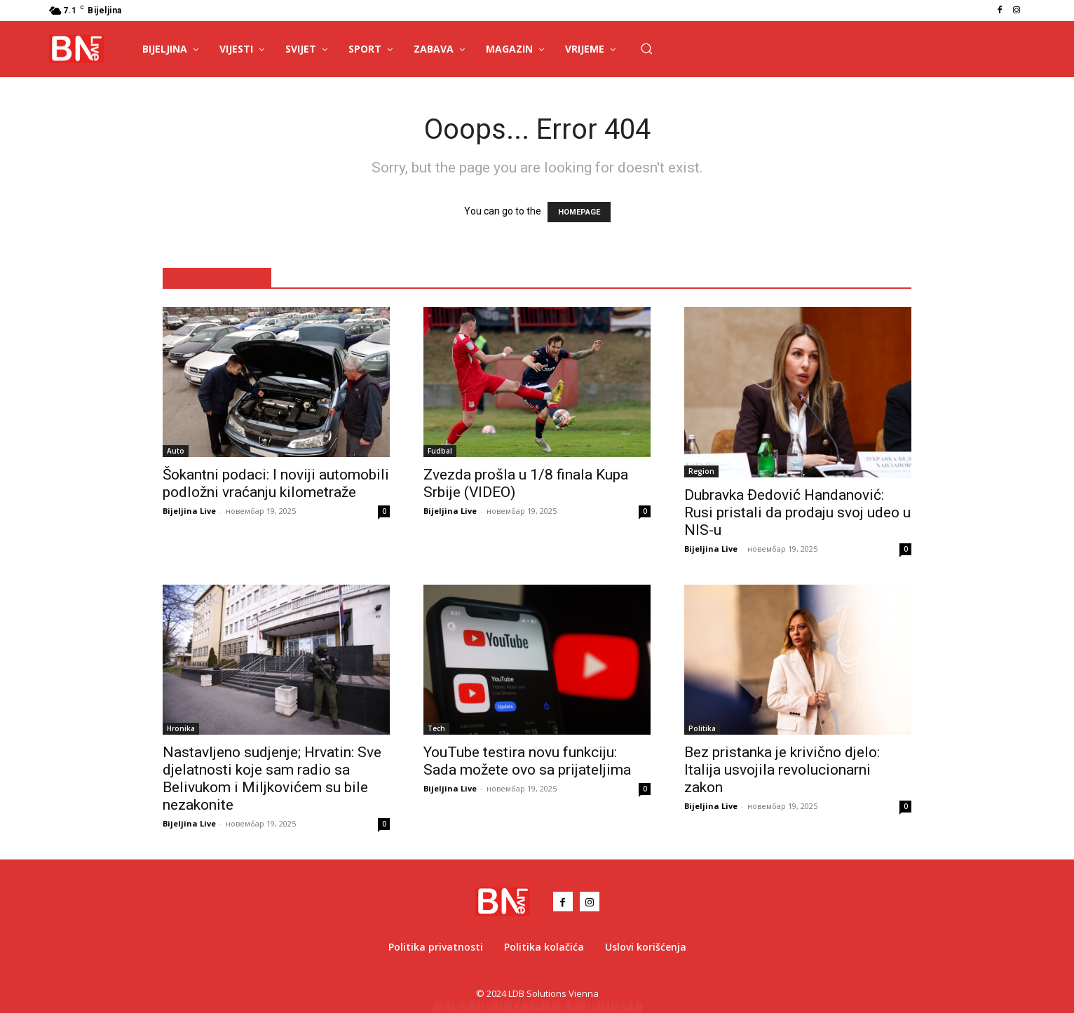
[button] (646, 48)
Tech (436, 728)
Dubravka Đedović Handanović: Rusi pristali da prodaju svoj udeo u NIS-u (797, 512)
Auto (175, 451)
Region (701, 471)
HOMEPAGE (579, 212)
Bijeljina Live (189, 510)
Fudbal (440, 451)
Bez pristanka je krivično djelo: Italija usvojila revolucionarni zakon (782, 770)
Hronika (181, 728)
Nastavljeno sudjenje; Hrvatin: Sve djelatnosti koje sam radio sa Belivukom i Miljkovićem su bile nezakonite (272, 778)
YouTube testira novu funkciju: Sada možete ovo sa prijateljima (527, 761)
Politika (702, 728)
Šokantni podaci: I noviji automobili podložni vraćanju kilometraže (276, 483)
